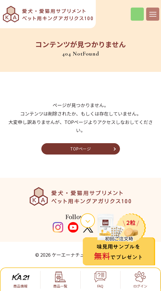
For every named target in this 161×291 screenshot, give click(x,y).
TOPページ (80, 149)
